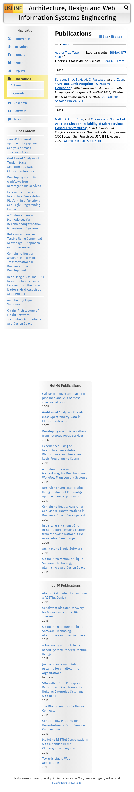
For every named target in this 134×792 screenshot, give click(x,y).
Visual (117, 36)
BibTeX (115, 52)
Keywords (17, 93)
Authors (16, 85)
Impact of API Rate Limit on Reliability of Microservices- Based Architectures (90, 124)
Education (21, 46)
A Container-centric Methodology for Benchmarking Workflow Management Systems (64, 473)
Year (58, 56)
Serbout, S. (63, 79)
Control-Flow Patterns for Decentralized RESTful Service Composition (63, 725)
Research (20, 103)
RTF (123, 52)
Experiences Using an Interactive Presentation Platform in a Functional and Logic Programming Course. (24, 201)
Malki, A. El (63, 119)
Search (66, 44)
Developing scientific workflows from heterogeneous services (24, 182)
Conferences (22, 38)
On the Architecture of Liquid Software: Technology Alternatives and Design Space (63, 563)
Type (75, 52)
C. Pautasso (97, 79)
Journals (19, 54)
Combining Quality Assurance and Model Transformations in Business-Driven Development (22, 262)
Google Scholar (74, 140)
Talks (17, 119)
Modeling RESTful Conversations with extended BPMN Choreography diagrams (65, 744)
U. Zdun (118, 79)
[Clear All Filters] (113, 61)
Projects (19, 71)
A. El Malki (79, 79)
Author (59, 52)
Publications (22, 79)
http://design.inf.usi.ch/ (66, 783)
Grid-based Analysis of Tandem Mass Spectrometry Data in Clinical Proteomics (64, 417)
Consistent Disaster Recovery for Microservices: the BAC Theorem (63, 612)
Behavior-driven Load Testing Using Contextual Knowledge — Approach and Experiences (64, 492)
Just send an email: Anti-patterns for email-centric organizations (60, 668)
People (18, 62)
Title (68, 52)
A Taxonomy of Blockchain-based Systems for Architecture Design (64, 650)
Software (20, 111)
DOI (103, 96)
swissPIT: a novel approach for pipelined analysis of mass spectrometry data (63, 398)
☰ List (103, 36)
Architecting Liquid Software (62, 548)
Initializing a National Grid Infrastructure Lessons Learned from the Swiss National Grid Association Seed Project (25, 285)
